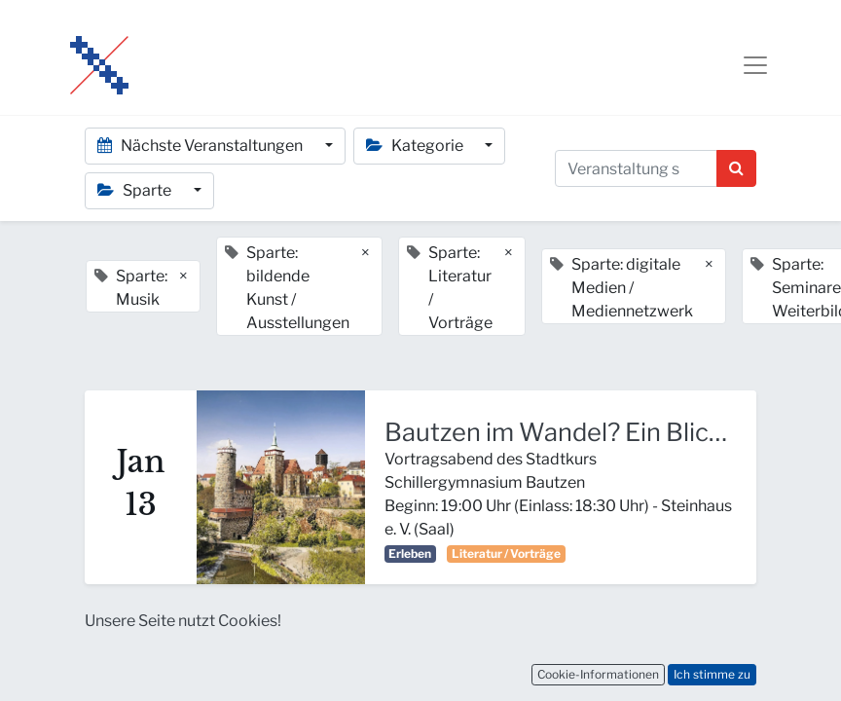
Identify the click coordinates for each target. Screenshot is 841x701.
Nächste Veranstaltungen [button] (201, 145)
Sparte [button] (135, 190)
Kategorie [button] (416, 145)
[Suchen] (736, 168)
